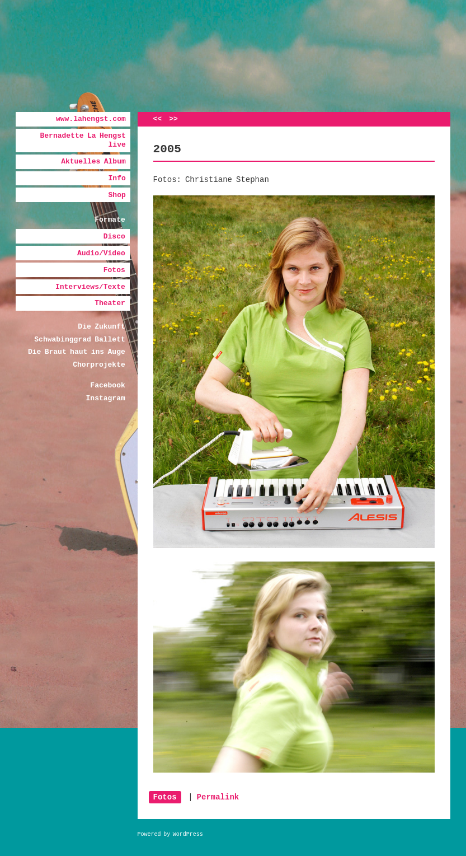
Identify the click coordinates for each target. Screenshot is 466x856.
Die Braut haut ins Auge (76, 352)
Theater (110, 303)
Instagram (105, 398)
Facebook (107, 385)
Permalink (218, 797)
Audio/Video (101, 253)
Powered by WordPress (170, 834)
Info (117, 178)
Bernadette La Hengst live (83, 140)
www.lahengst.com (91, 119)
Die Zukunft (101, 326)
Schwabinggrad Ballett (79, 339)
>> (173, 119)
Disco (114, 236)
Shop (117, 195)
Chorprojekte (99, 365)
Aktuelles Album (93, 161)
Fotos (114, 270)
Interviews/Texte (90, 287)
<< (157, 119)
